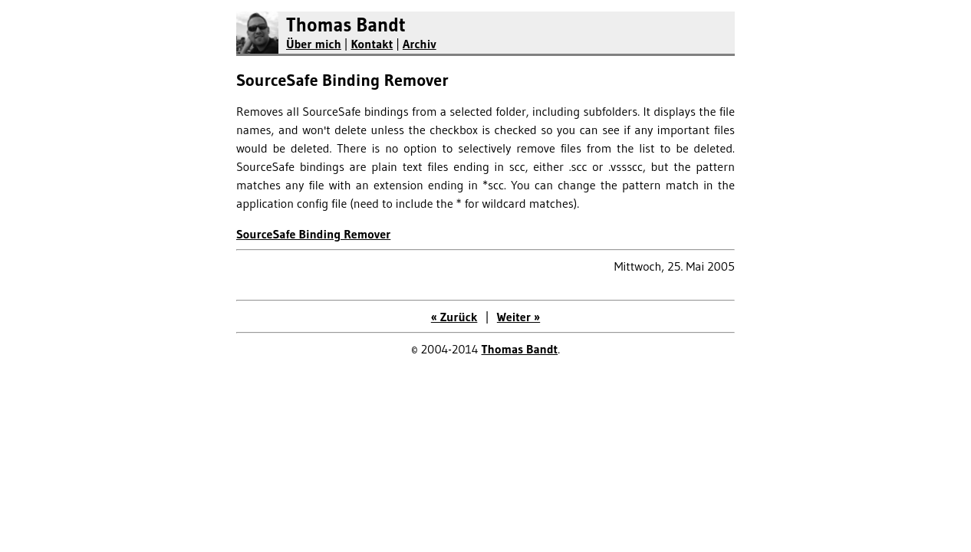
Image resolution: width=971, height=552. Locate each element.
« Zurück (454, 316)
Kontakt (372, 43)
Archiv (419, 43)
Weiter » (518, 316)
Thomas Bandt (346, 25)
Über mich (313, 43)
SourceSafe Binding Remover (313, 234)
